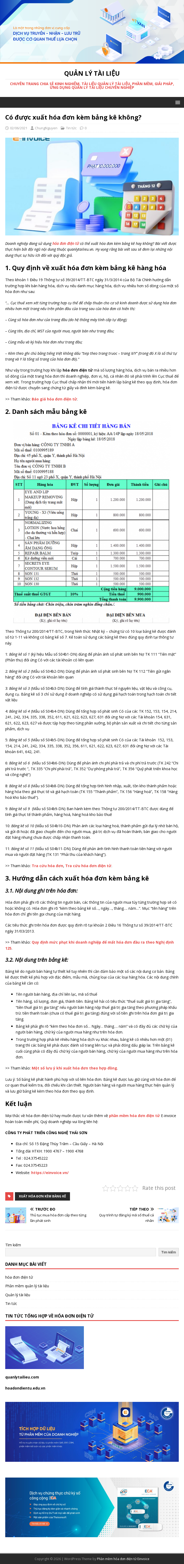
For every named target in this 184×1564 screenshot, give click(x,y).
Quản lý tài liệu (17, 1294)
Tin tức (71, 128)
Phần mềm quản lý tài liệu (27, 1285)
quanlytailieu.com (22, 1377)
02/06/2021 (18, 128)
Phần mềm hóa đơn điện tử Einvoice (123, 1559)
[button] (177, 102)
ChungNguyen (46, 128)
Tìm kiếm (13, 1244)
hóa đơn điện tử (19, 1277)
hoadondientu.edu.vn (25, 1388)
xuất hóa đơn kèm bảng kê (42, 1196)
